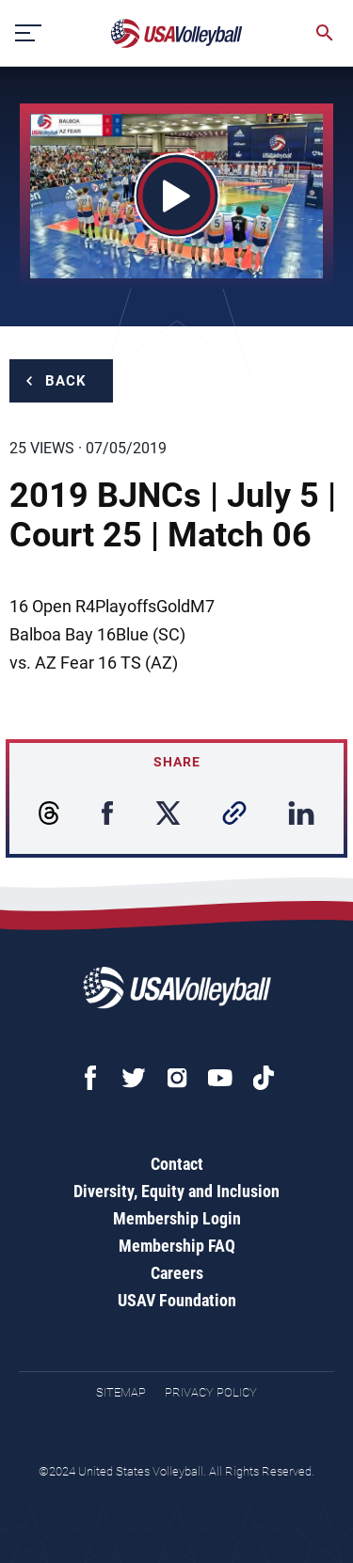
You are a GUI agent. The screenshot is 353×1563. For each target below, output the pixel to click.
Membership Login (177, 1218)
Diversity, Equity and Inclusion (176, 1191)
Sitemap (121, 1392)
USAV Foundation (177, 1300)
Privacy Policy (211, 1392)
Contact (177, 1164)
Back (66, 380)
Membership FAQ (177, 1245)
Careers (177, 1273)
